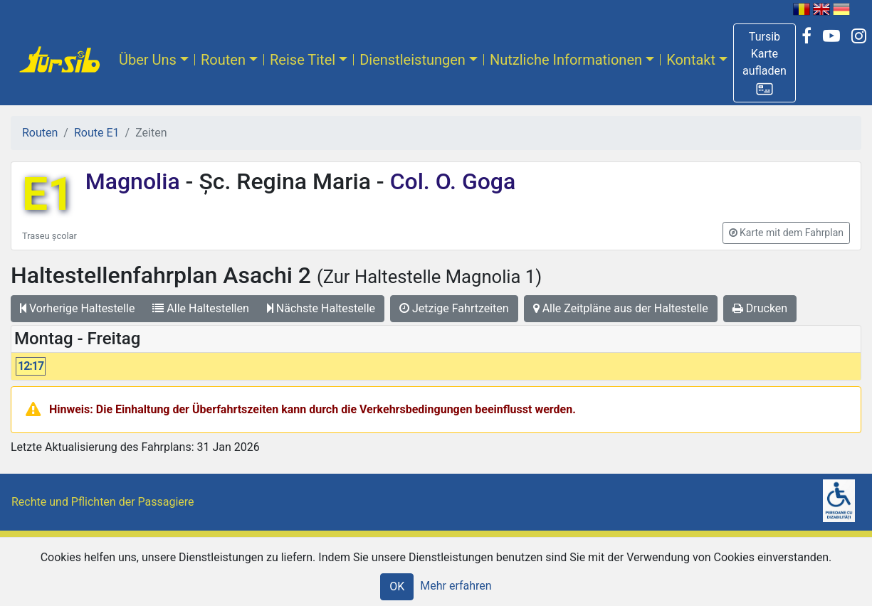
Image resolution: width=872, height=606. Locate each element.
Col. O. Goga (450, 181)
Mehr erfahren (455, 585)
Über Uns (148, 59)
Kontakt (690, 59)
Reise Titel (302, 59)
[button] (764, 62)
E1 (48, 194)
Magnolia (135, 181)
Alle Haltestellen (200, 308)
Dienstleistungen (412, 59)
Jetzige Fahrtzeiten (454, 308)
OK (396, 586)
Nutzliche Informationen (566, 59)
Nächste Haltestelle (321, 308)
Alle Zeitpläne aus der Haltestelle (620, 308)
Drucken (759, 308)
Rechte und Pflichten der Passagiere (102, 502)
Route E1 (97, 132)
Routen (223, 59)
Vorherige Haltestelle (77, 308)
